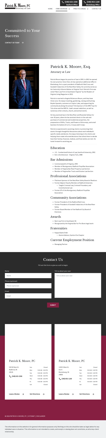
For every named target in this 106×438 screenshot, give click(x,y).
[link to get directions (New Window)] (18, 370)
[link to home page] (18, 6)
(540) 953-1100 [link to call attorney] (65, 379)
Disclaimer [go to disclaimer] (40, 416)
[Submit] (53, 305)
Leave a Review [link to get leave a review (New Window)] (16, 394)
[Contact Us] (96, 8)
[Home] (50, 8)
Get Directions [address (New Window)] (37, 394)
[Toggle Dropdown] (70, 8)
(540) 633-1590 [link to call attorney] (15, 376)
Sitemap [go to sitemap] (31, 416)
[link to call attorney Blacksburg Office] (91, 3)
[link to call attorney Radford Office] (69, 3)
